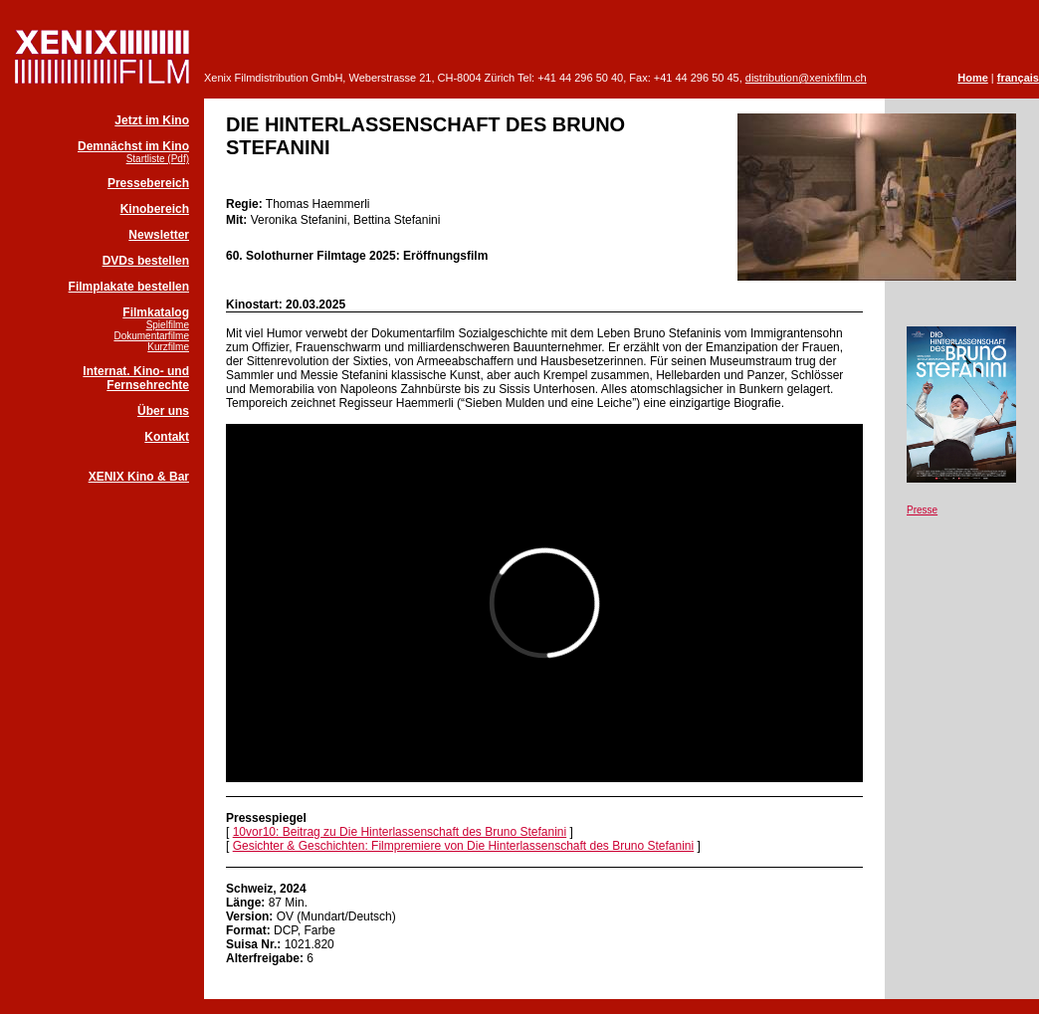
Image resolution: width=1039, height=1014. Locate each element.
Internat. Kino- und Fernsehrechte (136, 378)
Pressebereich (148, 183)
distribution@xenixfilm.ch (806, 78)
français (1018, 78)
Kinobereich (154, 209)
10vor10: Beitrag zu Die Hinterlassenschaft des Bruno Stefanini (400, 832)
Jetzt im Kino (151, 120)
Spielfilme (167, 324)
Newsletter (158, 235)
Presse (922, 510)
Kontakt (166, 437)
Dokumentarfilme (151, 335)
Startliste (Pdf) (157, 158)
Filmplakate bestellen (129, 287)
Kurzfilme (168, 346)
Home (972, 78)
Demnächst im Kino (133, 146)
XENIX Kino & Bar (139, 477)
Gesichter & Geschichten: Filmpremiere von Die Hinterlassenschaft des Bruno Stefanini (464, 846)
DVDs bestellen (146, 261)
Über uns (163, 411)
